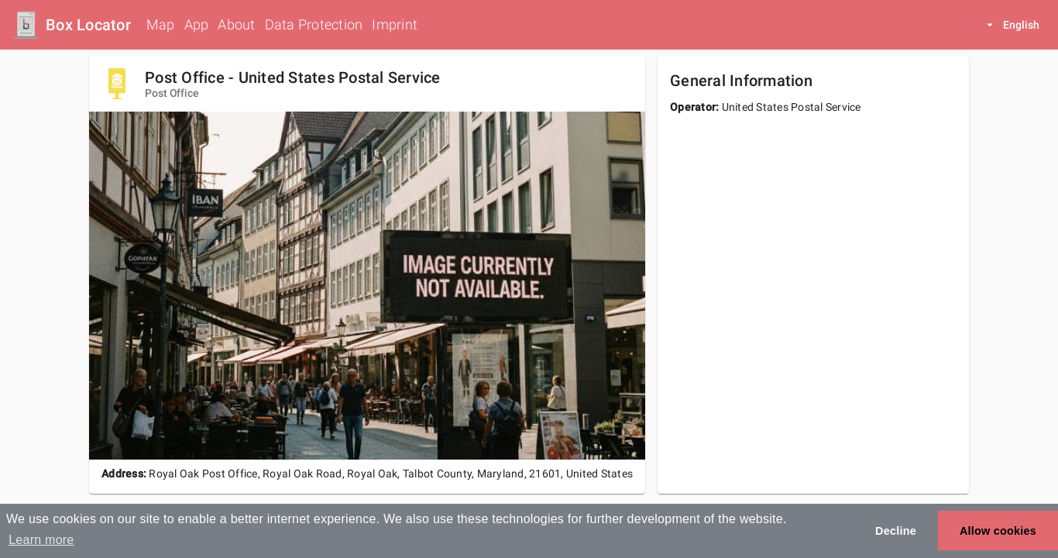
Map (160, 24)
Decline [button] (895, 531)
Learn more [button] (41, 539)
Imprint (394, 24)
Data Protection (314, 24)
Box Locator (88, 25)
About (236, 24)
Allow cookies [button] (998, 531)
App (196, 24)
